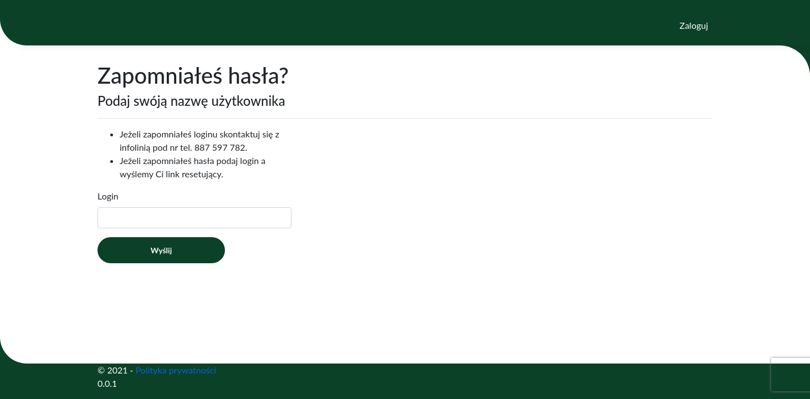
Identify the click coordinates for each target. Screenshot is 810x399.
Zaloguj (694, 25)
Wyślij (161, 250)
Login (108, 196)
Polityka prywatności (176, 370)
